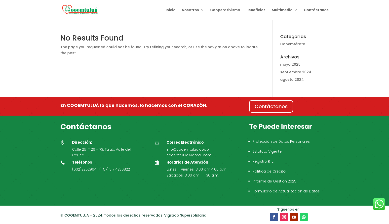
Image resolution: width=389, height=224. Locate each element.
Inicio (171, 10)
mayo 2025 (290, 64)
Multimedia (282, 10)
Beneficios (256, 10)
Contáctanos (316, 10)
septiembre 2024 (295, 72)
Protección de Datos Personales (281, 141)
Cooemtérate (292, 44)
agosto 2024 (292, 79)
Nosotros (190, 10)
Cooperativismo (225, 10)
